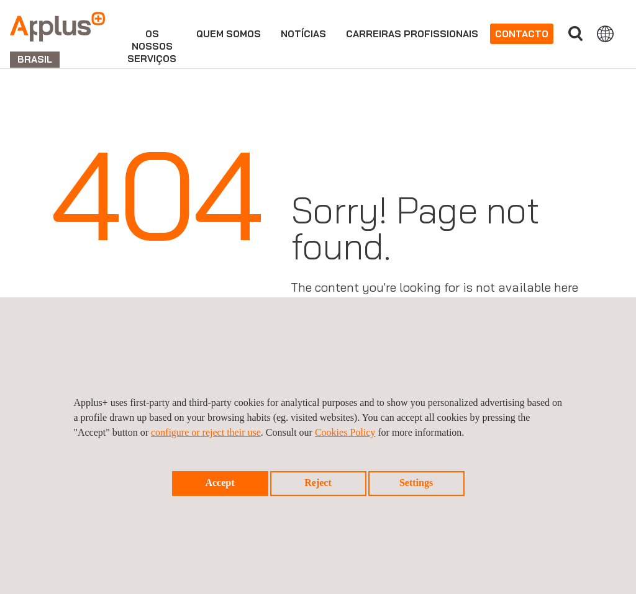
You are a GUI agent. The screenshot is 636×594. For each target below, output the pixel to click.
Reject (318, 482)
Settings (416, 482)
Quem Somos (228, 34)
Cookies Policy (345, 432)
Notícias (303, 34)
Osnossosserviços (151, 46)
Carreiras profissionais (412, 34)
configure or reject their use (206, 432)
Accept (219, 482)
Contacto (521, 34)
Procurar (575, 34)
